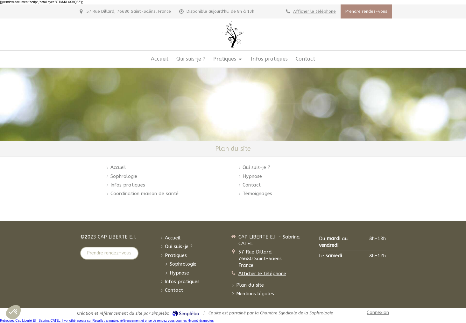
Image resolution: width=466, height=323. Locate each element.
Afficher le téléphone (314, 11)
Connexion (378, 312)
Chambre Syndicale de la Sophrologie (296, 313)
